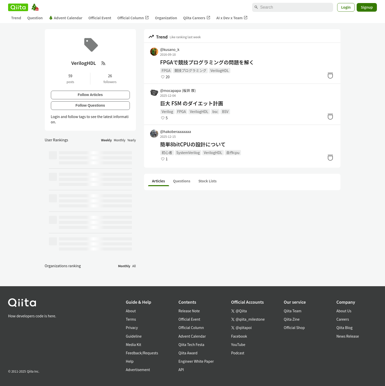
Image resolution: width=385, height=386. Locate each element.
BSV (225, 111)
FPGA (166, 70)
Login (346, 7)
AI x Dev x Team (232, 18)
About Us (343, 310)
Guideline (134, 336)
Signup (367, 7)
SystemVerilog (188, 152)
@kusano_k (169, 49)
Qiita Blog (344, 327)
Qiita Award (187, 352)
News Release (347, 336)
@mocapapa (178, 90)
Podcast (237, 352)
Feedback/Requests (142, 352)
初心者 (167, 152)
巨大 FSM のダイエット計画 (191, 103)
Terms (131, 319)
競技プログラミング (190, 70)
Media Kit (133, 344)
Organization (166, 17)
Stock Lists (207, 180)
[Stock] (330, 75)
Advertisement (138, 369)
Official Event (99, 17)
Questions (181, 180)
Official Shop (294, 327)
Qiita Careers (196, 18)
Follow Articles (90, 95)
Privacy (132, 327)
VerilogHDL (219, 70)
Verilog (167, 111)
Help (130, 361)
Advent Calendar (66, 17)
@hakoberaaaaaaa (175, 131)
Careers (342, 319)
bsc (215, 111)
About (131, 310)
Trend (16, 17)
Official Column (133, 18)
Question (35, 17)
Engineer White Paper (196, 361)
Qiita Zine (292, 319)
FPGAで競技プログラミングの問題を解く (207, 62)
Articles (158, 180)
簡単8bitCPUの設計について (193, 144)
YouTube (238, 344)
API (181, 369)
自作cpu (232, 152)
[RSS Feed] (103, 63)
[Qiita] (18, 7)
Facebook (239, 336)
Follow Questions (90, 105)
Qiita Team (292, 310)
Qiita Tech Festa (191, 344)
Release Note (189, 310)
